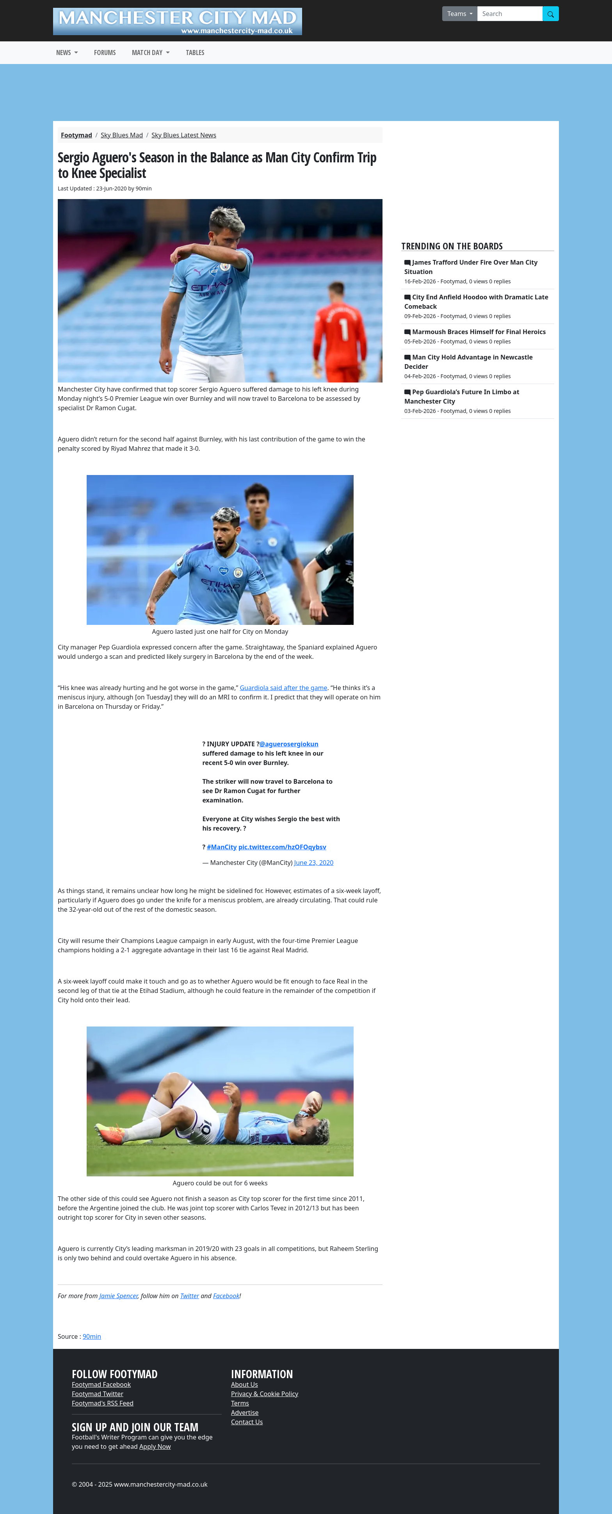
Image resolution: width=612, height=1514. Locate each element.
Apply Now (155, 1446)
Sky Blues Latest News (183, 135)
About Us (244, 1384)
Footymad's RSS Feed (102, 1403)
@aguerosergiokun (289, 744)
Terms (240, 1403)
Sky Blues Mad (122, 135)
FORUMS (105, 52)
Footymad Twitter (97, 1393)
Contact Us (247, 1422)
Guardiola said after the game (283, 687)
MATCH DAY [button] (148, 52)
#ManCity (222, 847)
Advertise (244, 1412)
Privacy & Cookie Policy (264, 1393)
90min (92, 1336)
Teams (457, 13)
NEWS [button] (64, 52)
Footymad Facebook (101, 1384)
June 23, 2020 (314, 862)
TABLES (195, 52)
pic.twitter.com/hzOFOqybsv (282, 847)
